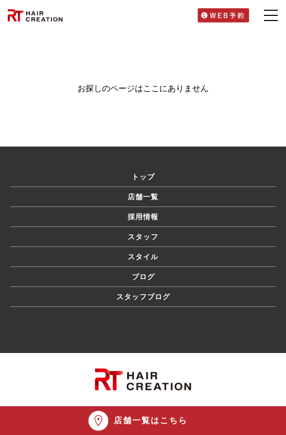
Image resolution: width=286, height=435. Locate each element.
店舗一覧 (143, 197)
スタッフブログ (143, 297)
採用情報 (143, 217)
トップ (143, 177)
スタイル (143, 257)
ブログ (143, 277)
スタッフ (143, 237)
